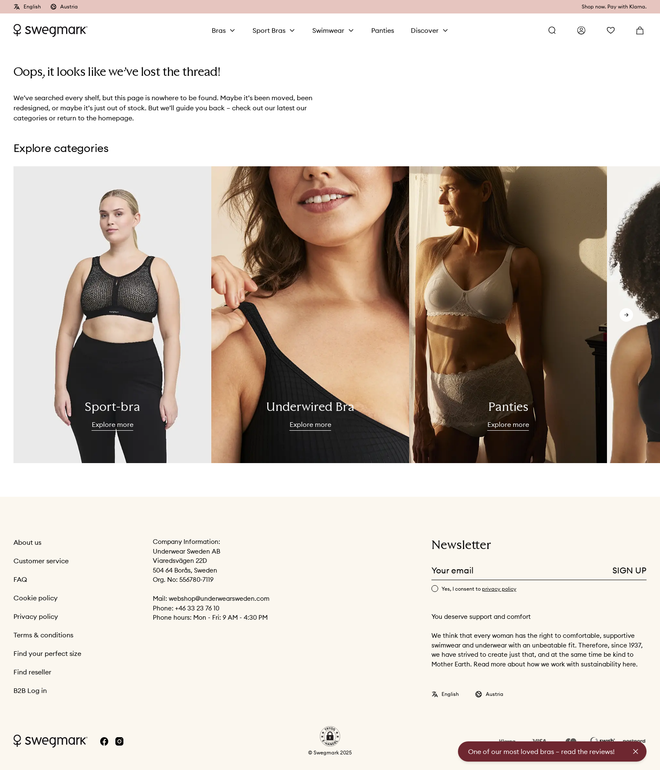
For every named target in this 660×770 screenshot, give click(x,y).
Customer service (41, 561)
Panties (382, 30)
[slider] (112, 314)
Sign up (629, 570)
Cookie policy (35, 598)
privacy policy (499, 589)
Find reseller (32, 672)
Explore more (112, 424)
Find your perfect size (47, 653)
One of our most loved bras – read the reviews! (541, 751)
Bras (219, 30)
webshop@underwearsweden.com (219, 598)
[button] (330, 736)
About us (27, 542)
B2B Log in (30, 690)
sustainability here (608, 664)
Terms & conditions (43, 635)
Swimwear (328, 30)
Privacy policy (35, 616)
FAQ (20, 579)
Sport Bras (269, 30)
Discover (425, 30)
